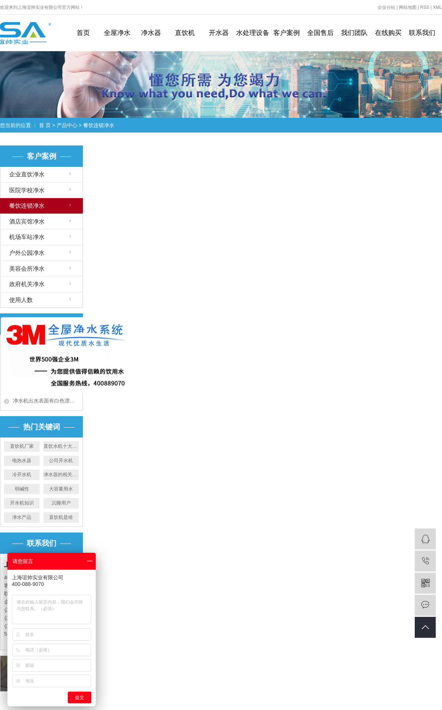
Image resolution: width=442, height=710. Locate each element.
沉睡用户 (61, 503)
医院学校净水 (27, 190)
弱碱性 (22, 489)
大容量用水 (61, 489)
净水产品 (21, 517)
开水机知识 (22, 503)
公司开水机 (61, 460)
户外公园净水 (27, 253)
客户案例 (286, 32)
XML (437, 7)
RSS (424, 7)
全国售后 (320, 32)
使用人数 (21, 300)
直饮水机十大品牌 (61, 446)
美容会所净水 (27, 269)
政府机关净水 (27, 284)
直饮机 (185, 32)
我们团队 (354, 32)
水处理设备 (252, 32)
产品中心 (67, 125)
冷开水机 (21, 474)
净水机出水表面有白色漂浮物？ (46, 401)
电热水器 (21, 460)
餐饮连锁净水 (98, 125)
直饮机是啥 (61, 517)
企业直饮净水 (27, 174)
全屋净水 (117, 32)
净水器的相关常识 (61, 474)
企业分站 (386, 7)
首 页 (45, 125)
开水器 (219, 32)
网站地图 (408, 7)
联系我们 (422, 32)
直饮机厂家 (22, 446)
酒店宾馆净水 (27, 221)
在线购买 (388, 32)
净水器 (151, 32)
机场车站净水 (27, 237)
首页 (83, 32)
